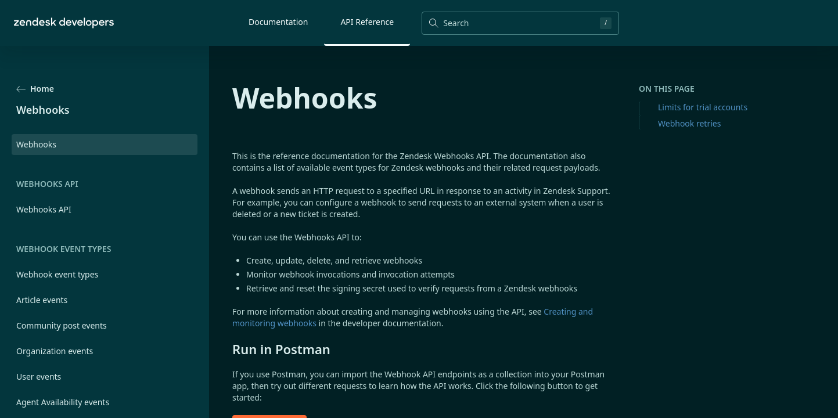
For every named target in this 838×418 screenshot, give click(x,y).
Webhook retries (689, 123)
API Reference (367, 21)
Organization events (54, 350)
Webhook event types (57, 274)
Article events (41, 299)
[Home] (64, 23)
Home (35, 88)
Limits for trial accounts (702, 107)
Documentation (278, 21)
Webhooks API (43, 209)
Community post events (61, 325)
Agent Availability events (62, 402)
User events (38, 376)
